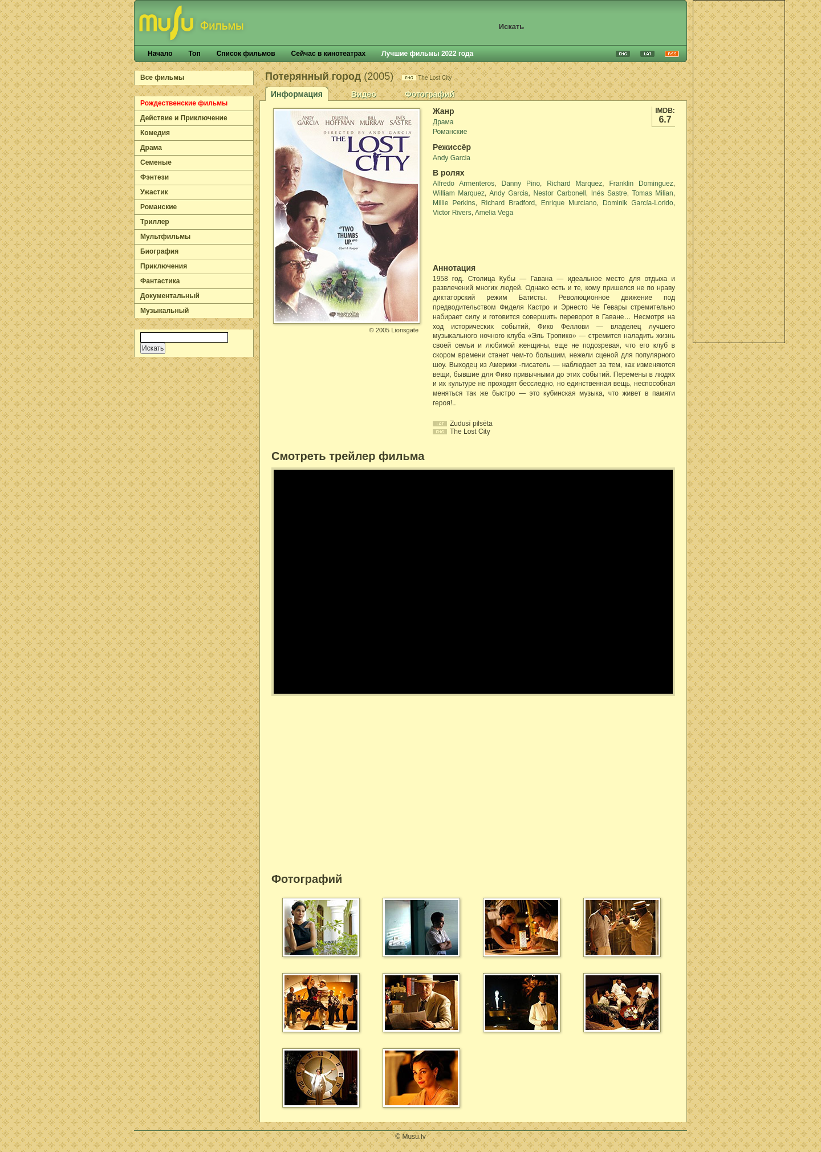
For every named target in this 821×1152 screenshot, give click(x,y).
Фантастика (160, 281)
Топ (194, 54)
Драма (151, 148)
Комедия (155, 133)
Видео (363, 94)
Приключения (163, 266)
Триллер (154, 222)
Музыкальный (164, 311)
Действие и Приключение (183, 118)
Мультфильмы (165, 237)
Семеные (156, 162)
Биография (159, 251)
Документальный (170, 296)
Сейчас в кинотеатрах (328, 54)
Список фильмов (246, 54)
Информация (297, 94)
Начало (160, 54)
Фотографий (429, 94)
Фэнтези (154, 177)
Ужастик (154, 192)
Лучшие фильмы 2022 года (427, 54)
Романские (158, 207)
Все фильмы (162, 78)
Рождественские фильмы (183, 103)
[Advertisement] (739, 172)
